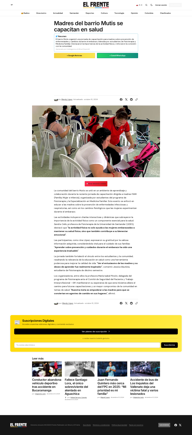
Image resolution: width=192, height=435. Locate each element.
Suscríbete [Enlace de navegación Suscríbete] (87, 425)
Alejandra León (40, 394)
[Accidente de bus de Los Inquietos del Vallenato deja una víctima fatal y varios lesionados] (145, 387)
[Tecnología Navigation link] (119, 13)
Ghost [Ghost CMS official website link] (70, 425)
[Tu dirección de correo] (87, 345)
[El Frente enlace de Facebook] (176, 425)
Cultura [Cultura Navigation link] (104, 13)
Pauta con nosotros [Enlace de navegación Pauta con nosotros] (136, 425)
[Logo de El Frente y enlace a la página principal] (96, 5)
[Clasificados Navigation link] (165, 13)
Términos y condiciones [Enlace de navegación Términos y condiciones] (101, 425)
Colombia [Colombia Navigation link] (149, 13)
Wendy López (66, 99)
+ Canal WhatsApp (118, 55)
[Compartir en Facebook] (122, 99)
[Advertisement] (96, 76)
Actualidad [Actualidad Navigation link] (58, 13)
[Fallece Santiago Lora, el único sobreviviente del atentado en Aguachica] (80, 387)
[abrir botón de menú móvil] (11, 5)
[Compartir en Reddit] (131, 99)
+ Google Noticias (74, 55)
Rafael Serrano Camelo (79, 397)
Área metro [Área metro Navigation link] (41, 13)
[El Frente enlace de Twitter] (180, 425)
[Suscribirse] (175, 5)
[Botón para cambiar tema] (151, 5)
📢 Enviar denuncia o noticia (96, 184)
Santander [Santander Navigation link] (74, 13)
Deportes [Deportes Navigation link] (90, 13)
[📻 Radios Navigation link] (26, 13)
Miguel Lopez (105, 397)
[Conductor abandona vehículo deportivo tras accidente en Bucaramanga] (47, 385)
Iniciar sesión (161, 5)
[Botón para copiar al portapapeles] (136, 99)
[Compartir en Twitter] (126, 99)
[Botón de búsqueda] (146, 5)
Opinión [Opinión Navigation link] (134, 13)
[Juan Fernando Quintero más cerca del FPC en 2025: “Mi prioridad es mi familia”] (112, 387)
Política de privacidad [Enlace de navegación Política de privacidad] (119, 425)
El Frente (77, 425)
